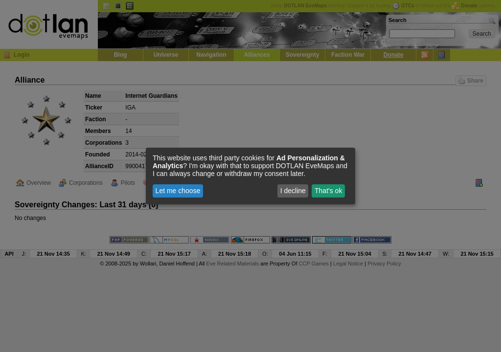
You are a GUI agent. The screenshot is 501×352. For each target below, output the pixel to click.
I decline (293, 191)
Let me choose (178, 191)
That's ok (328, 191)
